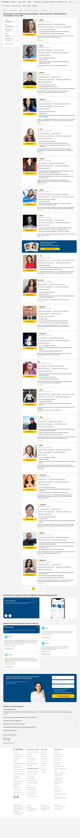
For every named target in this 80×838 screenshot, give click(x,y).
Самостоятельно (58, 754)
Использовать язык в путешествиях (46, 26)
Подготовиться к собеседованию (32, 10)
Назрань (20, 10)
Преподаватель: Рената (46, 634)
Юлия (41, 215)
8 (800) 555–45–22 (9, 743)
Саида (42, 190)
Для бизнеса (60, 2)
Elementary (30, 756)
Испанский (43, 752)
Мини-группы (57, 756)
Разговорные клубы (59, 766)
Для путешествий (31, 778)
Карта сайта (57, 787)
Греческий (43, 768)
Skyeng (4, 10)
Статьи (56, 785)
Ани (41, 256)
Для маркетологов (31, 792)
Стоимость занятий (18, 754)
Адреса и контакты (18, 790)
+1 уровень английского (33, 771)
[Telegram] (8, 739)
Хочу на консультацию (50, 248)
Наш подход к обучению (19, 763)
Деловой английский (32, 783)
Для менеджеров (31, 789)
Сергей (42, 72)
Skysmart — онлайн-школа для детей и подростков (59, 774)
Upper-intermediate (32, 763)
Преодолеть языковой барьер (44, 24)
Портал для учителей (18, 771)
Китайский (43, 763)
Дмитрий (42, 307)
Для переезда (30, 776)
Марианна (43, 560)
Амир (41, 417)
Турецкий (43, 765)
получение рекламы (67, 692)
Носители (8, 5)
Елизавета (43, 505)
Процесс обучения (18, 756)
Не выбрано (8, 31)
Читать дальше (40, 40)
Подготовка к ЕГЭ (31, 794)
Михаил (42, 533)
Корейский (43, 770)
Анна (41, 129)
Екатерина (43, 333)
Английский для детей (32, 796)
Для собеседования (32, 780)
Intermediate (8, 21)
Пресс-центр (16, 794)
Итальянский (44, 758)
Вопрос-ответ (16, 787)
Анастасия (40, 280)
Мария (42, 20)
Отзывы (15, 761)
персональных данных (59, 690)
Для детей (34, 5)
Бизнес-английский (26, 5)
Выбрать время (29, 34)
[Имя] (63, 677)
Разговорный (14, 5)
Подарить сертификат (19, 774)
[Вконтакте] (4, 739)
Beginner (29, 754)
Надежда (42, 99)
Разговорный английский (59, 24)
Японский (43, 772)
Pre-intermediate (31, 758)
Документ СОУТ (58, 808)
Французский (44, 756)
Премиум (56, 752)
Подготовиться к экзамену (44, 52)
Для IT (28, 785)
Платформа (16, 758)
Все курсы (16, 752)
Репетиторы (37, 2)
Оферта (29, 805)
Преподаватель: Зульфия (9, 645)
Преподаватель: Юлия (46, 651)
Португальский (44, 761)
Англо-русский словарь (60, 797)
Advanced (29, 765)
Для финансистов (31, 787)
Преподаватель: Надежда (10, 663)
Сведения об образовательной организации (32, 809)
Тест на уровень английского (48, 2)
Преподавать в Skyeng (19, 769)
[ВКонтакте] (14, 797)
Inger (41, 46)
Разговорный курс (31, 773)
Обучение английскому (33, 752)
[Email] (63, 686)
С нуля (2, 5)
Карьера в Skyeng (17, 792)
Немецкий (43, 754)
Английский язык (9, 648)
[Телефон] (63, 682)
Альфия (42, 159)
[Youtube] (17, 797)
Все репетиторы (12, 10)
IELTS (20, 5)
